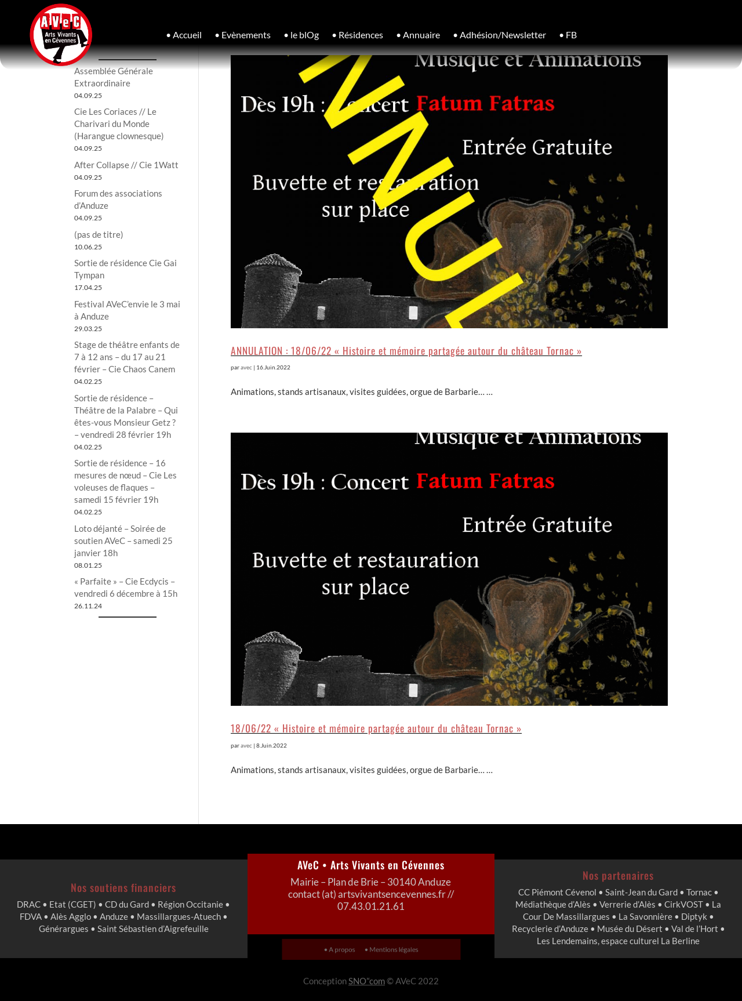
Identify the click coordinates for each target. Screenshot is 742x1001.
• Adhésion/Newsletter (499, 34)
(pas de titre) (98, 234)
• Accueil (184, 34)
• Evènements (242, 34)
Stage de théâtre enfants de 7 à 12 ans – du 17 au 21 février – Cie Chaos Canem (127, 356)
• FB (568, 34)
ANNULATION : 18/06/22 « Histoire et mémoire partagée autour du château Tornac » (406, 350)
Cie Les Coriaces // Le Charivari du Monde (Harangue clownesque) (119, 123)
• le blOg (301, 34)
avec (246, 367)
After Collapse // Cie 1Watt (126, 164)
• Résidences (357, 34)
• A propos (345, 949)
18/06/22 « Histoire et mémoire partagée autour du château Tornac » (376, 727)
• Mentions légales (387, 949)
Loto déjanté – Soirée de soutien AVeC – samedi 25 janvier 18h (123, 540)
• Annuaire (418, 34)
